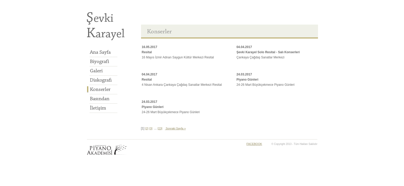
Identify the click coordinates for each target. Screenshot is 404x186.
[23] (160, 128)
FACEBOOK (254, 143)
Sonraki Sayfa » (175, 128)
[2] (146, 128)
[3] (150, 128)
